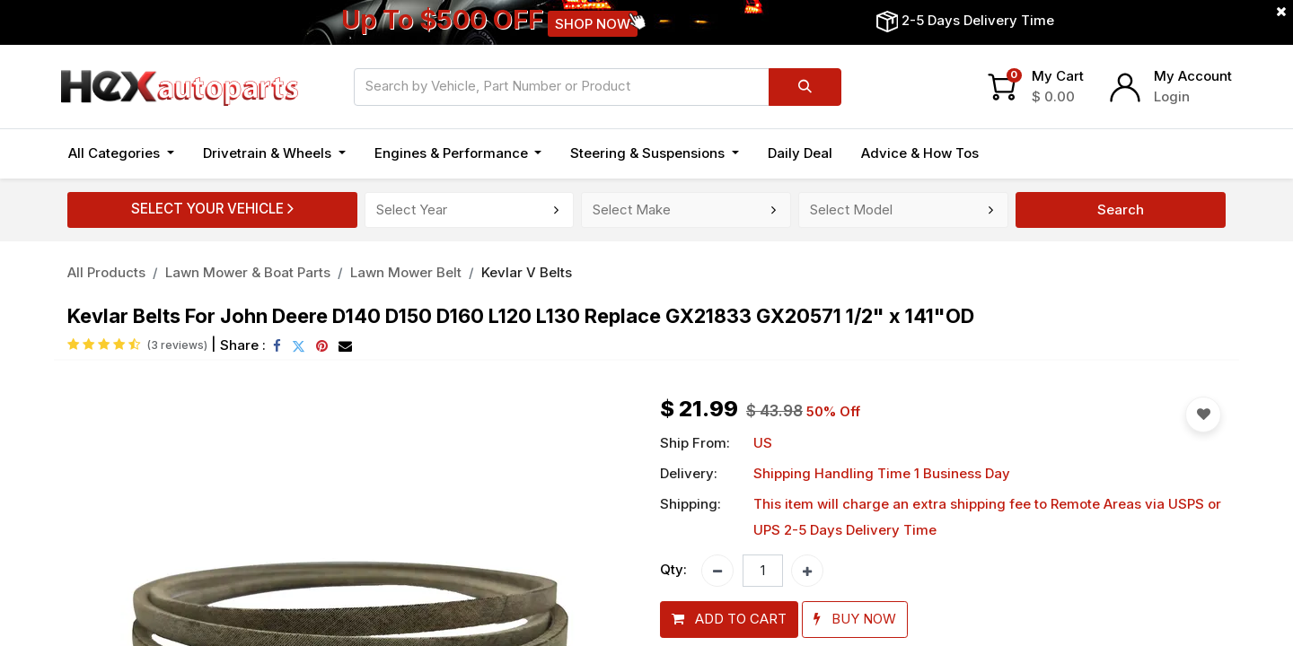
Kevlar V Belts (526, 272)
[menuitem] (800, 154)
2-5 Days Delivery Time (978, 20)
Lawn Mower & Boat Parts (247, 272)
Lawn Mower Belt (406, 272)
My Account (1193, 75)
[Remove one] (717, 570)
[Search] (805, 87)
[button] (729, 619)
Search (1120, 209)
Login (1172, 96)
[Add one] (807, 570)
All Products (106, 272)
